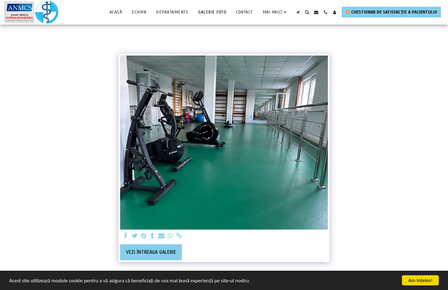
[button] (297, 12)
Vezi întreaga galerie (151, 252)
